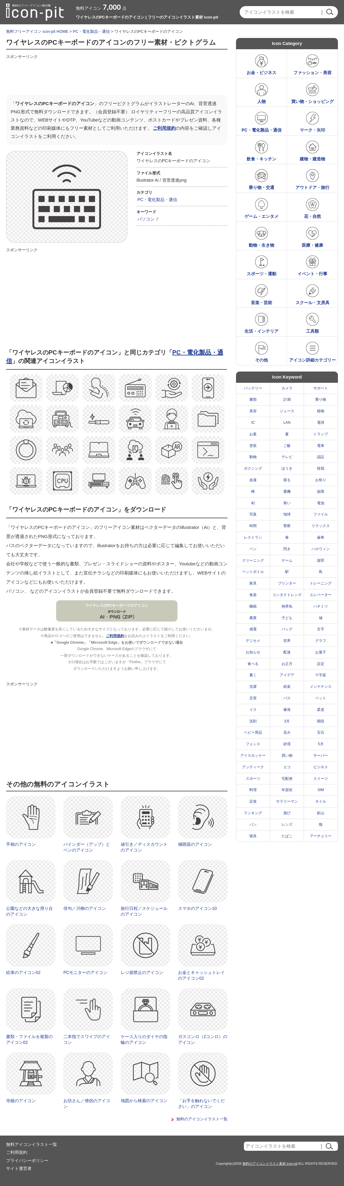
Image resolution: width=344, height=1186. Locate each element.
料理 (253, 790)
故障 (320, 491)
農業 (253, 618)
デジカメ (253, 641)
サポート (320, 388)
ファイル (320, 514)
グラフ (320, 641)
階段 (320, 721)
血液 (253, 480)
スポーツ (253, 778)
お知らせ (253, 652)
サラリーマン (287, 801)
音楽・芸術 (261, 302)
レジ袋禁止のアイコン (142, 972)
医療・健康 (312, 245)
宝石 (320, 732)
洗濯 (253, 686)
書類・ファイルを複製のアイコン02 (29, 1039)
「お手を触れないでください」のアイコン (201, 1103)
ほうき (287, 468)
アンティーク (253, 767)
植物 (320, 411)
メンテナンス (321, 686)
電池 (320, 503)
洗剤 (253, 721)
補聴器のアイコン (195, 844)
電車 (320, 446)
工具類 (312, 331)
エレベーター (321, 595)
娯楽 (287, 686)
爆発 (287, 710)
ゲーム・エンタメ (261, 216)
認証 (320, 457)
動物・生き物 (261, 245)
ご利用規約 (164, 128)
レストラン (253, 537)
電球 (320, 422)
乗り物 (320, 399)
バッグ (287, 629)
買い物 (287, 755)
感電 (253, 629)
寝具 (253, 836)
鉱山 (320, 813)
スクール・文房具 (312, 302)
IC (253, 422)
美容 (253, 411)
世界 (287, 641)
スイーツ (320, 778)
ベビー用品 (253, 732)
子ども (287, 618)
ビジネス (320, 767)
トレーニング (321, 583)
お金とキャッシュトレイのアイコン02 (201, 975)
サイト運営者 (19, 1168)
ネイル (320, 801)
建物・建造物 (312, 158)
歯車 (320, 537)
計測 (287, 399)
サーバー (320, 755)
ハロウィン (321, 549)
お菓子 (320, 652)
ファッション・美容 (312, 72)
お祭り (320, 480)
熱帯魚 (287, 606)
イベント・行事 (312, 273)
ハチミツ (320, 606)
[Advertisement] (116, 75)
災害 (253, 698)
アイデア (287, 675)
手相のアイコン (21, 844)
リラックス (321, 526)
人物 (261, 101)
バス (287, 698)
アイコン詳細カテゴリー (312, 360)
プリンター (287, 583)
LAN (286, 422)
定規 (253, 801)
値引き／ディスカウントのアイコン (144, 847)
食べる (253, 664)
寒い (287, 503)
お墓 (253, 434)
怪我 (320, 468)
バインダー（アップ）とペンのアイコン (86, 847)
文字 (320, 629)
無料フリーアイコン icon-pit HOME (37, 31)
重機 (287, 491)
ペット (320, 698)
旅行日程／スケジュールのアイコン (144, 911)
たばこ (287, 836)
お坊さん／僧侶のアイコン (86, 1103)
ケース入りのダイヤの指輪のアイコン (144, 1039)
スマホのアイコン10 (197, 908)
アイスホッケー (253, 755)
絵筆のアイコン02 (23, 972)
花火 (287, 732)
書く (253, 675)
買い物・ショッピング (312, 101)
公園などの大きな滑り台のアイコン (29, 911)
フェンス (253, 744)
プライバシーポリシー (27, 1160)
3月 (287, 721)
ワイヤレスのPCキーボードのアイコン (117, 605)
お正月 (287, 664)
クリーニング (253, 560)
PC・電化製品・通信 (91, 31)
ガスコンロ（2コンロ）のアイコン (202, 1039)
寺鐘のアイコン (21, 1100)
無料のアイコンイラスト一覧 (202, 1119)
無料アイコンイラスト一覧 (31, 1144)
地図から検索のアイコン (144, 1100)
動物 (253, 457)
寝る (287, 480)
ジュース (287, 411)
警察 (287, 526)
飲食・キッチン (261, 158)
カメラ (287, 388)
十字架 (320, 675)
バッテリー (253, 388)
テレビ (287, 457)
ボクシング (253, 468)
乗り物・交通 (261, 187)
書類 (253, 399)
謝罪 (320, 560)
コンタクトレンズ (287, 595)
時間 (253, 526)
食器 (253, 595)
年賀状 (287, 790)
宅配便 (287, 778)
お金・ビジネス (261, 72)
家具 (253, 583)
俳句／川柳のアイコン (84, 908)
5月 (321, 744)
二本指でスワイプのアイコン (86, 1039)
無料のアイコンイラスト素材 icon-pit (270, 1163)
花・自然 (312, 216)
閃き (287, 549)
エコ (287, 767)
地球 (287, 514)
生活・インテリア (261, 331)
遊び (287, 813)
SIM (321, 790)
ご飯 (287, 446)
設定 (320, 664)
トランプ (320, 434)
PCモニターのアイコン (85, 972)
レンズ (287, 824)
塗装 (253, 446)
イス (253, 710)
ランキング (253, 813)
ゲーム (287, 560)
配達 (287, 652)
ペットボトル (253, 572)
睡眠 (253, 606)
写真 (253, 514)
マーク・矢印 (312, 130)
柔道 (320, 710)
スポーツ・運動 (261, 273)
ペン (253, 549)
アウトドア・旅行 (312, 187)
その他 (261, 360)
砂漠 (287, 744)
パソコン (145, 219)
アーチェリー (321, 836)
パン (253, 824)
